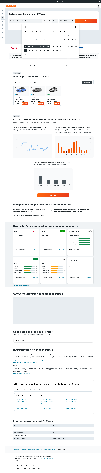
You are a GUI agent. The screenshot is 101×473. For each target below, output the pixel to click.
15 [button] (44, 43)
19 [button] (32, 46)
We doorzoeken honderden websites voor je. (54, 466)
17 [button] (25, 46)
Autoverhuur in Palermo (22, 399)
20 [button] (36, 46)
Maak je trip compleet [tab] (35, 389)
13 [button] (36, 43)
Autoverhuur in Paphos (71, 399)
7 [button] (40, 39)
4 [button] (68, 35)
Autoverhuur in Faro (46, 403)
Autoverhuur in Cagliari (46, 399)
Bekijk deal (24, 103)
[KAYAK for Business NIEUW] (3, 28)
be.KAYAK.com (16, 449)
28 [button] (40, 50)
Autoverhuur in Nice (71, 403)
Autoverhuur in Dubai (22, 403)
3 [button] (25, 39)
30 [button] (48, 50)
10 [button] (25, 43)
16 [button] (48, 43)
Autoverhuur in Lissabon (22, 406)
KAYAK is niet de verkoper (54, 463)
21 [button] (40, 46)
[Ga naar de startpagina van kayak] (11, 6)
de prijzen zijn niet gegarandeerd (46, 458)
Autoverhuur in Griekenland (33, 449)
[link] (53, 195)
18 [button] (29, 46)
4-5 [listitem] (23, 101)
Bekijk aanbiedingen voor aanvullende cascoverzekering (28, 360)
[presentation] (46, 14)
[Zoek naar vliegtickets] (3, 10)
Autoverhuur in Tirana (71, 401)
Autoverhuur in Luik (46, 408)
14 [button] (40, 43)
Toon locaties (35, 249)
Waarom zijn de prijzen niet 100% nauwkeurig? (54, 469)
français (64, 1)
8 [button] (44, 39)
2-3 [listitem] (55, 101)
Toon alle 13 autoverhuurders (21, 285)
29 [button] (44, 50)
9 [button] (60, 39)
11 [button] (28, 43)
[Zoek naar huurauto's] (3, 17)
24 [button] (25, 50)
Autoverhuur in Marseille (23, 408)
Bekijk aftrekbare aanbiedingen (21, 373)
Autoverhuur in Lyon (71, 406)
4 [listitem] (32, 101)
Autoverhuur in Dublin (22, 401)
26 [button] (32, 50)
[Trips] (3, 32)
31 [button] (25, 54)
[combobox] (15, 17)
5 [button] (32, 39)
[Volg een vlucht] (3, 25)
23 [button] (48, 46)
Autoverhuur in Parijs (71, 408)
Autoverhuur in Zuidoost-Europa (48, 449)
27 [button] (36, 50)
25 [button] (29, 50)
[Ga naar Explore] (3, 21)
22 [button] (44, 46)
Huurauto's (23, 449)
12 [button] (32, 43)
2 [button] (60, 35)
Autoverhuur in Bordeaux (47, 401)
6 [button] (36, 39)
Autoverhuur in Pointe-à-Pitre (48, 406)
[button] (99, 1)
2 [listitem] (16, 101)
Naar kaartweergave (87, 293)
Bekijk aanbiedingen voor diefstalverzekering (25, 362)
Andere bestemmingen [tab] (21, 389)
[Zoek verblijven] (3, 14)
